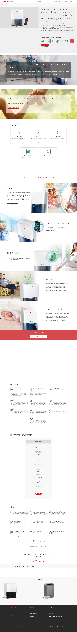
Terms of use (25, 626)
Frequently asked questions (53, 610)
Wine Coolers (32, 616)
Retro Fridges (32, 614)
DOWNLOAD (38, 560)
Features (32, 54)
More (54, 54)
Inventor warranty (52, 613)
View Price (45, 45)
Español (72, 1)
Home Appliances (38, 1)
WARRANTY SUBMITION (13, 107)
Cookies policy (35, 626)
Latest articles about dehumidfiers (38, 177)
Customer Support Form (14, 616)
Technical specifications (46, 54)
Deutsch (56, 1)
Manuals (50, 611)
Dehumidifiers (32, 611)
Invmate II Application (12, 204)
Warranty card (25, 54)
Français (61, 1)
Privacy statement (30, 626)
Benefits (38, 54)
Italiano (67, 1)
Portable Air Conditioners (34, 610)
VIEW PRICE (38, 493)
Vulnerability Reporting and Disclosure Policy (56, 616)
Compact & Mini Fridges (33, 613)
